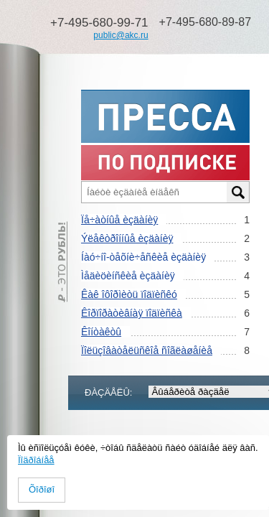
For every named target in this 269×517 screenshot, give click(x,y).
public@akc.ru (120, 35)
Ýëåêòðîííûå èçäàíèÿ (127, 238)
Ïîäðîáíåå (36, 460)
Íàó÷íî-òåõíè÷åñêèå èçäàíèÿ (143, 257)
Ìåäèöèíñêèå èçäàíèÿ (128, 275)
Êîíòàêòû (101, 331)
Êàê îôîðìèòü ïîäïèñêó (129, 294)
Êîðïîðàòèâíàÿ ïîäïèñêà (131, 313)
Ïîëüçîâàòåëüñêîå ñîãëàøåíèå (146, 350)
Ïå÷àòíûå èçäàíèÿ (119, 219)
